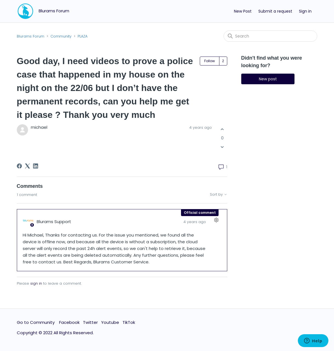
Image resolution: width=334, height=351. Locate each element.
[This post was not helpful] (222, 147)
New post (268, 79)
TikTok (128, 322)
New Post (243, 11)
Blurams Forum (30, 36)
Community (60, 36)
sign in (36, 283)
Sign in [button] (305, 11)
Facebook (69, 322)
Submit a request (275, 11)
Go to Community (36, 322)
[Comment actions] (216, 220)
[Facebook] (19, 166)
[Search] (270, 36)
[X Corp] (27, 166)
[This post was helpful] (222, 129)
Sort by (218, 195)
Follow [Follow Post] (209, 61)
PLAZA (82, 36)
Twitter (90, 322)
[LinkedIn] (35, 166)
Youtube (110, 322)
